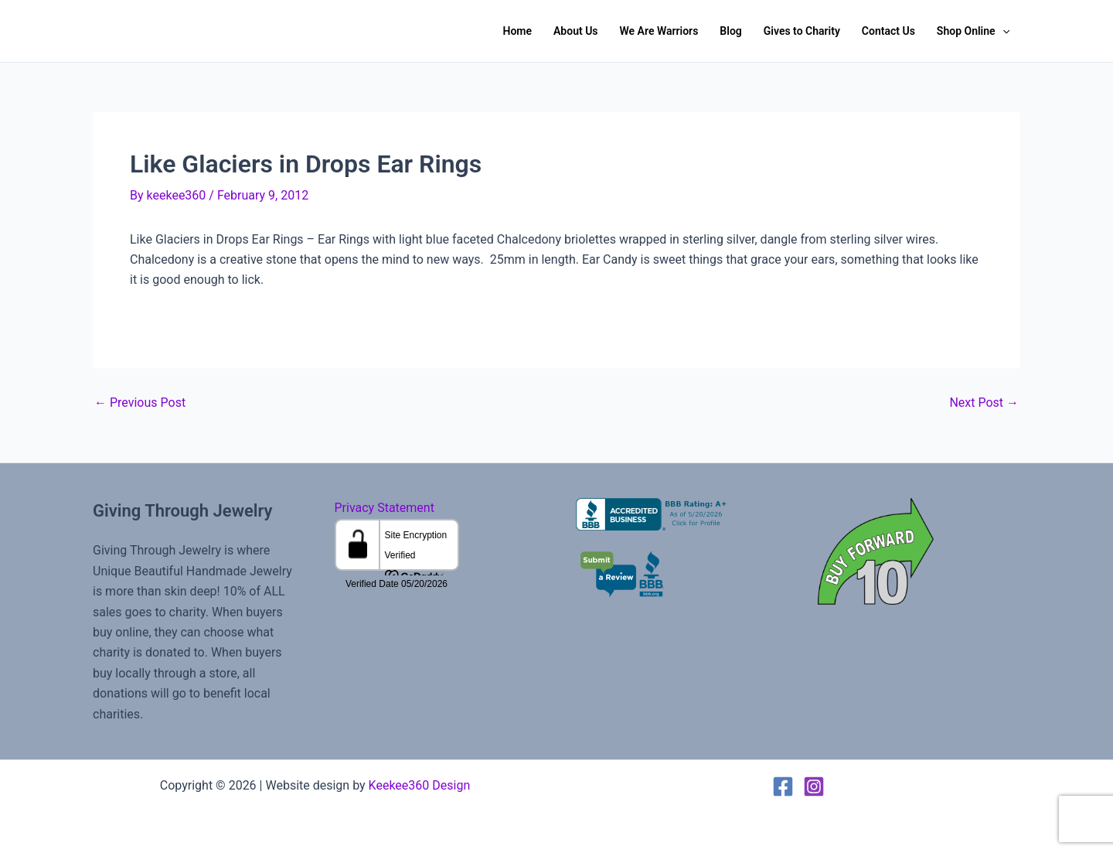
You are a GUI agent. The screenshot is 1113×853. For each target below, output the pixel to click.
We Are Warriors (659, 31)
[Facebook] (783, 786)
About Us (575, 31)
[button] (1002, 31)
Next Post (984, 403)
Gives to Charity (802, 31)
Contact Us (888, 31)
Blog (730, 31)
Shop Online (973, 31)
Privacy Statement (384, 507)
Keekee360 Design (420, 785)
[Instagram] (814, 786)
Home (517, 31)
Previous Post (140, 403)
